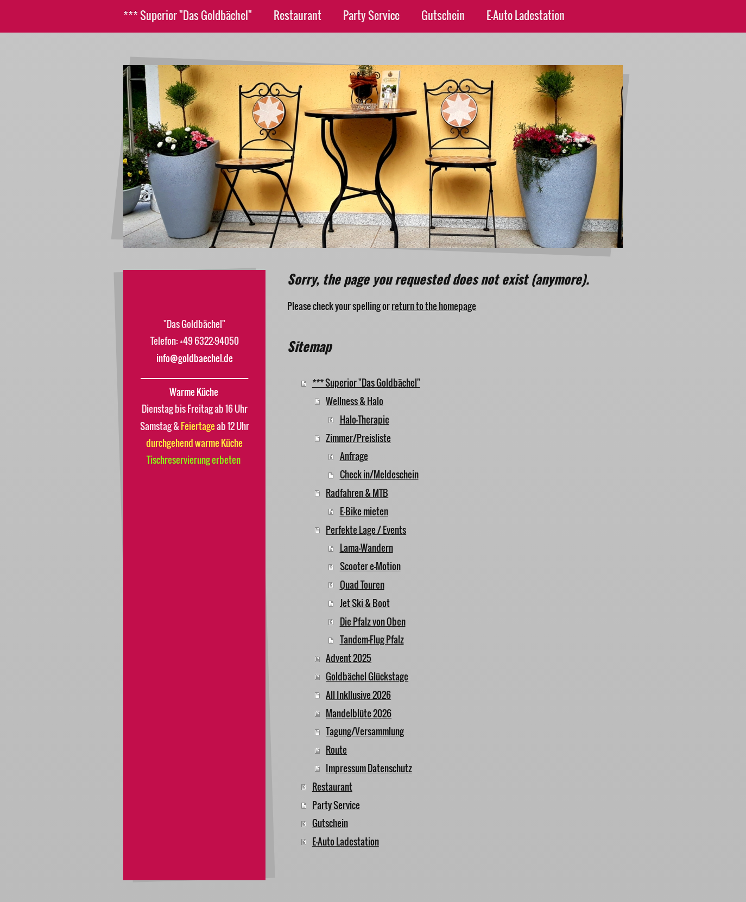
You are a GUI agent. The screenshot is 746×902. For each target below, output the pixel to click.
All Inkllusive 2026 (358, 695)
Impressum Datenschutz (369, 768)
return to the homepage (433, 306)
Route (336, 749)
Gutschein (330, 823)
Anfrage (354, 456)
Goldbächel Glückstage (367, 676)
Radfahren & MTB (357, 493)
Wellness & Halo (354, 401)
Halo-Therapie (364, 419)
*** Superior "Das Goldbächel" (366, 382)
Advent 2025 (348, 658)
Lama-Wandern (366, 547)
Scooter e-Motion (370, 566)
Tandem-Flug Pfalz (372, 639)
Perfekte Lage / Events (366, 530)
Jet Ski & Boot (365, 603)
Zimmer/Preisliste (358, 438)
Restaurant (332, 786)
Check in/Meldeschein (379, 474)
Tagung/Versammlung (365, 731)
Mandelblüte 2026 (358, 713)
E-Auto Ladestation (345, 841)
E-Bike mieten (364, 511)
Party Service (336, 805)
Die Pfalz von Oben (373, 621)
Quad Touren (362, 584)
